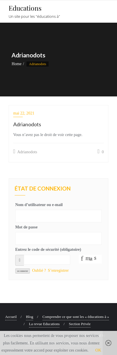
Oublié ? (39, 270)
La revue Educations (44, 324)
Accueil (11, 317)
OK (98, 350)
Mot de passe (26, 227)
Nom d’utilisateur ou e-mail (39, 205)
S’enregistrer (58, 270)
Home (16, 64)
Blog (29, 317)
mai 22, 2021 (23, 113)
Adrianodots (25, 151)
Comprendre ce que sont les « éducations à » (76, 317)
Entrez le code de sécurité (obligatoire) (48, 249)
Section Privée (80, 324)
